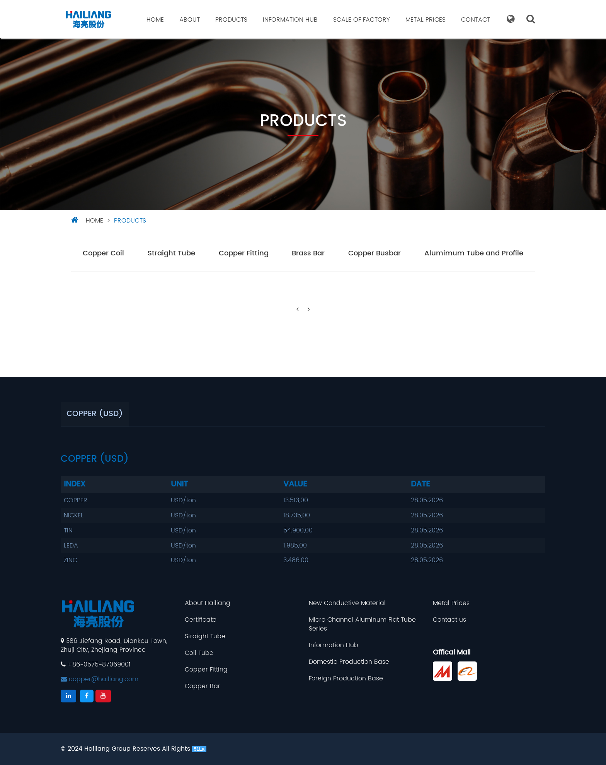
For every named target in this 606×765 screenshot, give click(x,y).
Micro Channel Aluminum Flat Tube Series (362, 624)
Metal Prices (425, 20)
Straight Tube (171, 253)
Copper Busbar (374, 253)
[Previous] (297, 309)
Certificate (200, 619)
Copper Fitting (244, 253)
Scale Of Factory (361, 20)
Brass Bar (308, 253)
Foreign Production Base (346, 678)
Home (155, 20)
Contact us (449, 619)
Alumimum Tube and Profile (473, 253)
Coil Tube (199, 653)
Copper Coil (103, 253)
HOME (94, 221)
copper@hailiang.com (99, 679)
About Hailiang (207, 603)
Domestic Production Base (349, 662)
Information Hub (290, 20)
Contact (475, 20)
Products (231, 20)
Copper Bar (202, 686)
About (189, 20)
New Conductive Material (347, 603)
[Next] (309, 309)
